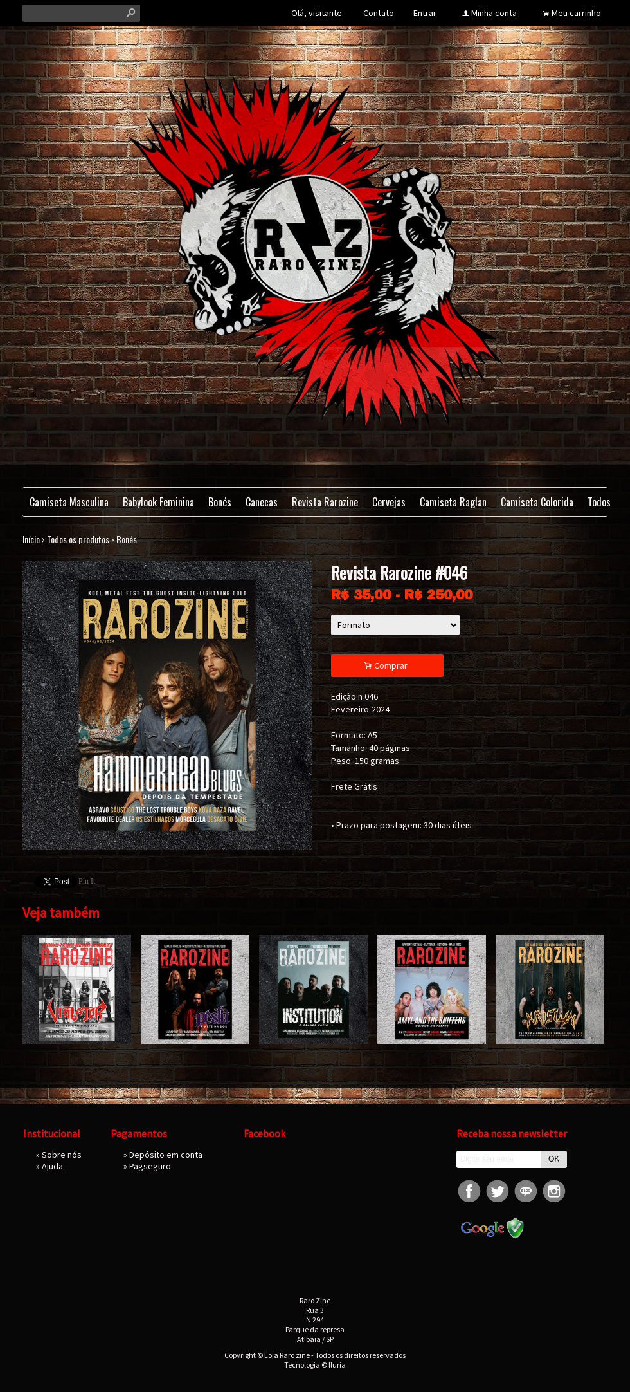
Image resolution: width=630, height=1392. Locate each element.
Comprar (387, 666)
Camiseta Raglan (453, 502)
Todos (599, 502)
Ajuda (52, 1166)
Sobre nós (62, 1154)
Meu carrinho (576, 13)
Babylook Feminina (158, 502)
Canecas (262, 502)
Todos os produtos (78, 539)
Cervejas (389, 502)
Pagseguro (150, 1166)
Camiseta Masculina (69, 502)
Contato (378, 13)
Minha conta (494, 13)
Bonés (219, 502)
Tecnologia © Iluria (315, 1364)
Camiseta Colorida (537, 502)
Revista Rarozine (325, 502)
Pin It (86, 881)
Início (31, 539)
